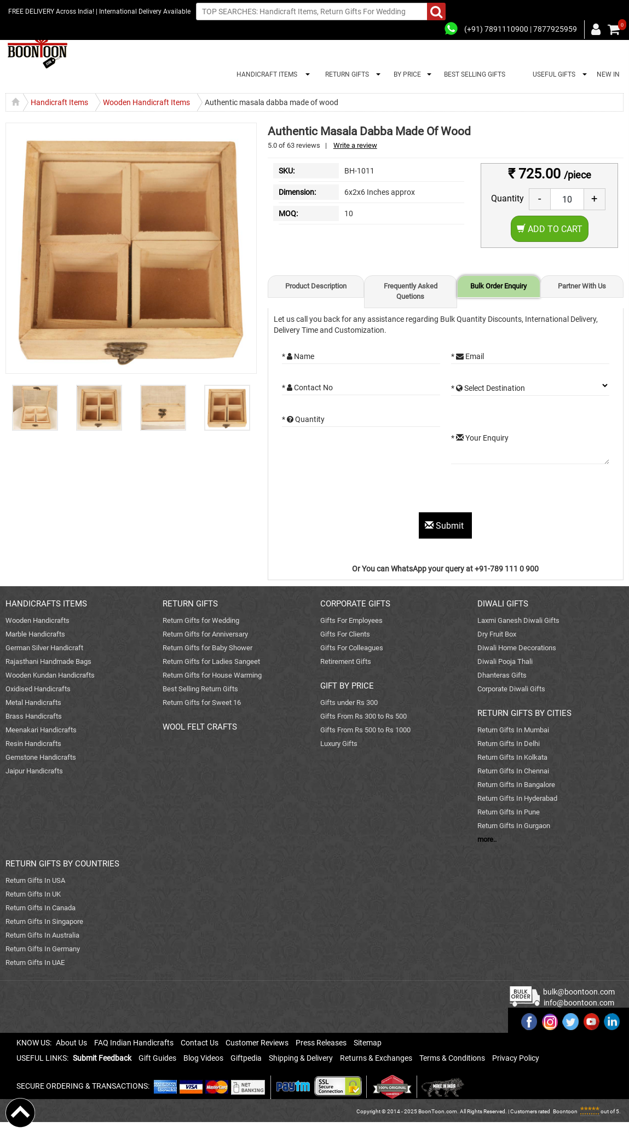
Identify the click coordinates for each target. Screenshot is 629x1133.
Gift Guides (157, 1058)
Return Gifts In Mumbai (513, 730)
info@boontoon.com (579, 1002)
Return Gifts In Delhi (508, 743)
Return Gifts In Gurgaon (513, 826)
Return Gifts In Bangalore (516, 785)
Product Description (316, 286)
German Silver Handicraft (44, 648)
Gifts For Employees (351, 620)
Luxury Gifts (338, 743)
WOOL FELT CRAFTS (200, 727)
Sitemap (368, 1042)
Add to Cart (549, 229)
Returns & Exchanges (376, 1058)
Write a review (355, 145)
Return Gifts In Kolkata (512, 757)
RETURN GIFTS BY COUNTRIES (62, 864)
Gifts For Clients (345, 634)
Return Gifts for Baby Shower (207, 648)
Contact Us (199, 1042)
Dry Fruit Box (496, 634)
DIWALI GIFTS (502, 604)
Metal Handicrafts (33, 702)
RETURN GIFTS (345, 74)
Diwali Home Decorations (516, 648)
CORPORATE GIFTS (355, 604)
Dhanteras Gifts (502, 675)
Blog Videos (203, 1058)
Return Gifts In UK (33, 894)
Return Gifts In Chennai (513, 771)
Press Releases (321, 1042)
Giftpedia (246, 1058)
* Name (298, 356)
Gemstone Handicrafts (40, 757)
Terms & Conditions (452, 1058)
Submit (445, 526)
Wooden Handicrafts (37, 620)
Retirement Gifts (345, 661)
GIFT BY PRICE (347, 686)
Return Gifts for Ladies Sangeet (211, 661)
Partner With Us (582, 286)
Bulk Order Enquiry (498, 286)
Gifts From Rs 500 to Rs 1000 (365, 730)
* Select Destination (488, 388)
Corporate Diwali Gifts (511, 689)
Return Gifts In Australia (42, 935)
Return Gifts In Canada (40, 908)
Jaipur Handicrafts (34, 771)
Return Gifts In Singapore (44, 921)
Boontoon (565, 1111)
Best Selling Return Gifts (200, 689)
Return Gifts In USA (35, 880)
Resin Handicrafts (33, 743)
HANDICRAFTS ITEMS (46, 604)
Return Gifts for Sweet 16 (202, 702)
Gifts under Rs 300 (349, 702)
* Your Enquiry (480, 437)
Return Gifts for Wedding (201, 620)
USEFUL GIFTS (552, 74)
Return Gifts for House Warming (212, 675)
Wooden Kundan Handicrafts (50, 675)
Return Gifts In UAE (35, 962)
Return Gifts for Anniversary (205, 634)
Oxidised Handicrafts (38, 689)
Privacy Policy (515, 1058)
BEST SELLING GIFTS (474, 74)
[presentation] (365, 491)
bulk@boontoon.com (579, 991)
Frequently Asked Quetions (410, 291)
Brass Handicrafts (33, 716)
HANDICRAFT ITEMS (265, 74)
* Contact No (307, 387)
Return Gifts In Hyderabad (517, 798)
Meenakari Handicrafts (41, 730)
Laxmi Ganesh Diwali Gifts (518, 620)
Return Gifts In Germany (42, 949)
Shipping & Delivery (301, 1058)
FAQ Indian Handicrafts (134, 1042)
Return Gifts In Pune (508, 812)
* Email (467, 356)
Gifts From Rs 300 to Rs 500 (363, 716)
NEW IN (608, 74)
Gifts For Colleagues (351, 648)
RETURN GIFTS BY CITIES (524, 713)
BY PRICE (405, 74)
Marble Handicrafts (35, 634)
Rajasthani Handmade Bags (48, 661)
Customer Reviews (257, 1042)
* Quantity (303, 419)
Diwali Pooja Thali (505, 661)
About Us (71, 1042)
